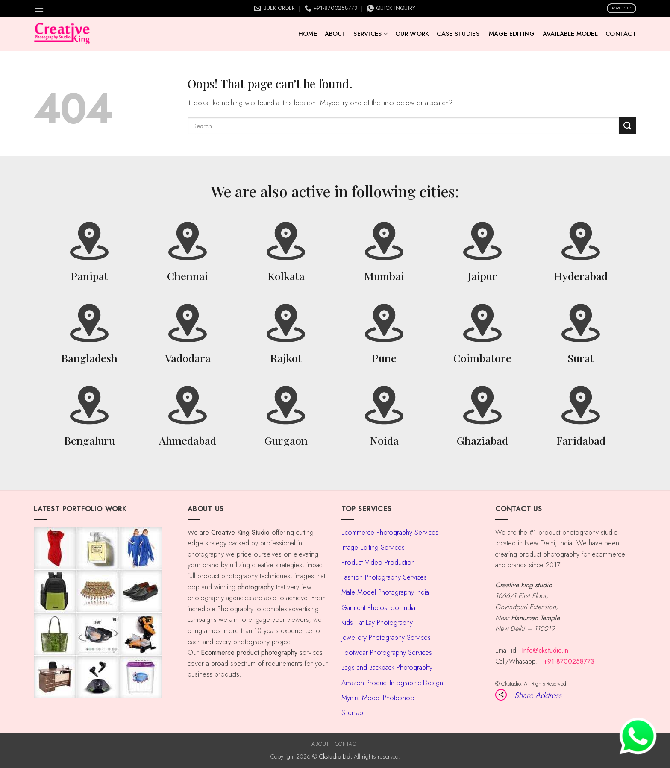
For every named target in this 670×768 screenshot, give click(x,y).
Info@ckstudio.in (545, 650)
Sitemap (352, 713)
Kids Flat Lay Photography (377, 622)
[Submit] (627, 125)
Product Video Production (378, 562)
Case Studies (458, 33)
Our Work (412, 33)
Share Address (537, 695)
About (335, 33)
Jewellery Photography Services (386, 637)
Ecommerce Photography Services (389, 532)
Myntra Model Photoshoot (378, 698)
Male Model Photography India (385, 592)
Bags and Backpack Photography (386, 667)
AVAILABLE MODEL (570, 33)
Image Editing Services (373, 547)
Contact (620, 33)
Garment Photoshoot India (378, 608)
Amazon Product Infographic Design (392, 683)
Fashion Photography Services (384, 577)
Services (370, 33)
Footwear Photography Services (386, 652)
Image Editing (511, 33)
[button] (39, 8)
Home (307, 33)
